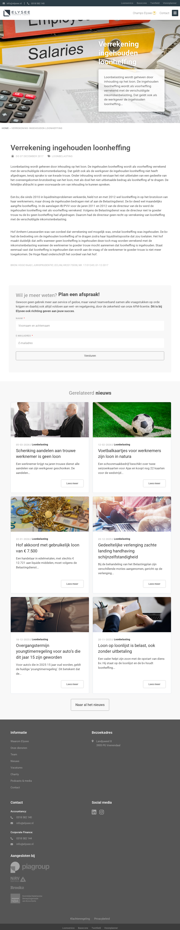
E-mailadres (23, 336)
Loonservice (127, 3)
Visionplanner (169, 3)
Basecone (142, 3)
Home (5, 128)
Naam (19, 318)
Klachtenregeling (79, 920)
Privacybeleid (103, 920)
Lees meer (72, 483)
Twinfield (154, 3)
